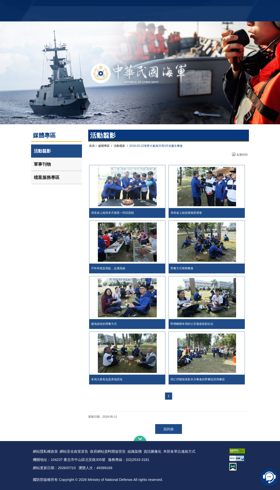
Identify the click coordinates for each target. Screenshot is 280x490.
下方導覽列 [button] (140, 438)
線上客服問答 (269, 477)
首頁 (92, 145)
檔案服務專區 (46, 177)
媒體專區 (104, 145)
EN (147, 4)
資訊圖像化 (152, 451)
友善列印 (242, 154)
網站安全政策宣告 (74, 451)
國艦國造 (216, 4)
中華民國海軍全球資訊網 (87, 5)
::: (1, 434)
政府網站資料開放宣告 (108, 451)
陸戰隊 (226, 4)
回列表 (169, 429)
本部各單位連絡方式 (179, 451)
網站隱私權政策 (45, 451)
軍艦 (206, 4)
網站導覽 (138, 4)
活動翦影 (42, 151)
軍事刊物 (42, 164)
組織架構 (135, 451)
